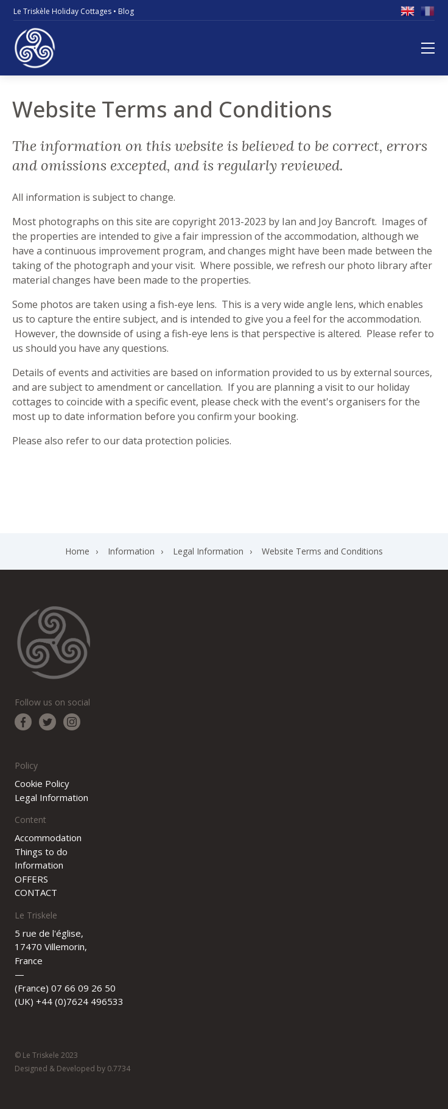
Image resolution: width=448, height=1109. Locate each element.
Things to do (41, 851)
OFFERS (31, 879)
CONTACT (36, 892)
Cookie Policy (42, 783)
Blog (126, 11)
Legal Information (208, 551)
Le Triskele (34, 48)
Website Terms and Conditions (322, 551)
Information (131, 551)
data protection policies (175, 440)
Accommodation (48, 837)
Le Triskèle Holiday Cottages (62, 11)
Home (77, 551)
